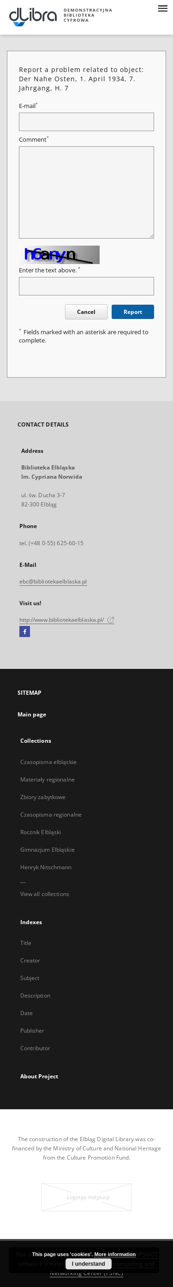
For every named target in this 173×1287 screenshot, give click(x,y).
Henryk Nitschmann (46, 867)
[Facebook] (24, 632)
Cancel (86, 312)
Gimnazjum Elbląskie (47, 850)
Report (133, 312)
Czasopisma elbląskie (48, 762)
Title (26, 943)
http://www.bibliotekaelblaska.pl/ (66, 620)
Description (35, 995)
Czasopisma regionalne (51, 814)
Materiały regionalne (47, 779)
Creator (30, 960)
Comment (34, 140)
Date (26, 1013)
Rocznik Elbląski (40, 832)
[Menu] (162, 7)
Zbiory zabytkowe (43, 797)
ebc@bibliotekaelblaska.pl (53, 581)
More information (115, 1254)
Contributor (35, 1048)
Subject (30, 978)
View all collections (44, 894)
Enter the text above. (49, 270)
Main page (32, 714)
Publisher (32, 1030)
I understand (88, 1264)
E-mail (28, 106)
